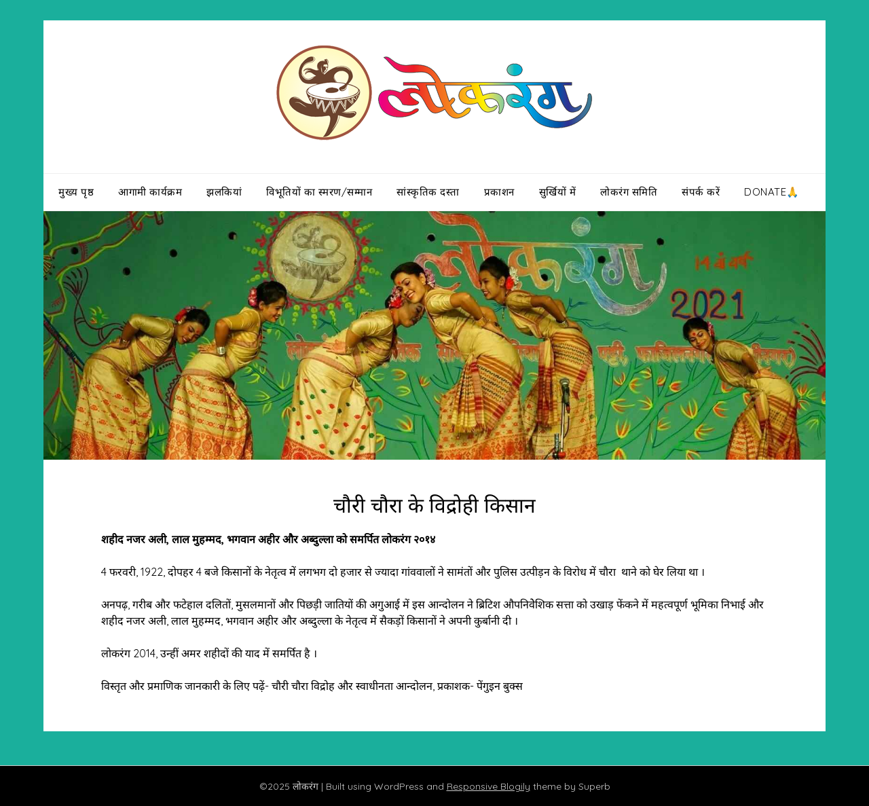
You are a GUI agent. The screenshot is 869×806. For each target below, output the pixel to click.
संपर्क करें (701, 191)
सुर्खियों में (557, 191)
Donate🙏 (772, 191)
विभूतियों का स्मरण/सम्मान (319, 191)
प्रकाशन (499, 191)
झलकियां (224, 191)
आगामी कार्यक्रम (150, 191)
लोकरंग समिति (628, 191)
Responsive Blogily (488, 786)
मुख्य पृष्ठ (76, 191)
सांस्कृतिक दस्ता (428, 191)
